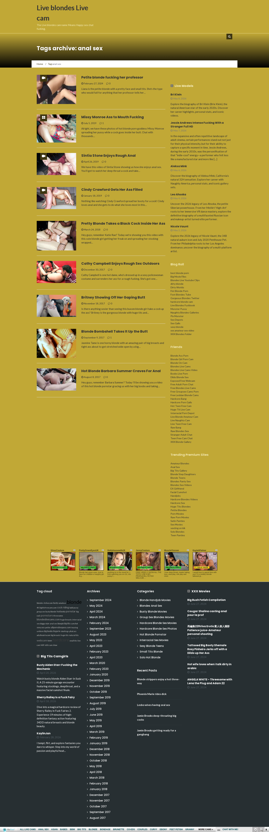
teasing (74, 627)
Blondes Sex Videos (181, 484)
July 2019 (96, 709)
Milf (42, 645)
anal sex (53, 623)
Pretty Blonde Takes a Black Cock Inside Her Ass (123, 223)
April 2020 (96, 657)
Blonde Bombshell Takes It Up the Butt (114, 331)
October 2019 (98, 692)
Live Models (184, 86)
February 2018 (99, 783)
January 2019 (98, 743)
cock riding (63, 607)
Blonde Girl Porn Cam (182, 359)
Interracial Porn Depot (183, 413)
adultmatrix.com (43, 635)
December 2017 (99, 795)
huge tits (64, 635)
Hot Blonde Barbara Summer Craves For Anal (121, 371)
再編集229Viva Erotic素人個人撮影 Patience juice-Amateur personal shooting (209, 630)
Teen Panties (178, 535)
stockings (65, 631)
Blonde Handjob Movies (155, 600)
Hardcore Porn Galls (181, 402)
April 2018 (96, 772)
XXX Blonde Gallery (181, 441)
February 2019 (99, 737)
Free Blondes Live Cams (183, 387)
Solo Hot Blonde (150, 657)
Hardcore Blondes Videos (184, 499)
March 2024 (97, 617)
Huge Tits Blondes (181, 506)
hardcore (60, 639)
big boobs (48, 631)
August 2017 (98, 818)
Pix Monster (177, 316)
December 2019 (100, 680)
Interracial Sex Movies (154, 640)
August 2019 (98, 703)
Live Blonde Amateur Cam (184, 416)
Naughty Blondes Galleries (185, 312)
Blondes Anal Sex (151, 606)
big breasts (55, 635)
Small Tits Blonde (151, 651)
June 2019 (96, 715)
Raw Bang (176, 427)
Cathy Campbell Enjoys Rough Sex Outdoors (120, 263)
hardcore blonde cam (182, 301)
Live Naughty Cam (180, 420)
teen (50, 640)
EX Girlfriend (177, 488)
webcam (42, 640)
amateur (62, 603)
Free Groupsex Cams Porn (185, 391)
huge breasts (66, 619)
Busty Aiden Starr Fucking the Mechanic (57, 667)
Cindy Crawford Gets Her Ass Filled (112, 189)
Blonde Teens (178, 477)
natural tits (74, 635)
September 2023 (100, 628)
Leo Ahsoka (178, 194)
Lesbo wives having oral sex (153, 704)
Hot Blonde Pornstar (153, 634)
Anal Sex (175, 467)
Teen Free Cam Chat (182, 438)
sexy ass (41, 627)
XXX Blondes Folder (181, 334)
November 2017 (100, 800)
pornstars (47, 615)
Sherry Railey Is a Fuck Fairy (56, 697)
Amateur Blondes (180, 463)
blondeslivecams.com (48, 619)
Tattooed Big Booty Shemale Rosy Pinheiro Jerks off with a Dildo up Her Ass (207, 649)
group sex (41, 611)
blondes (40, 603)
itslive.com (48, 603)
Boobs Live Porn (179, 373)
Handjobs (176, 495)
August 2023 (98, 634)
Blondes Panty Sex (181, 481)
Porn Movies (177, 513)
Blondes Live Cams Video (184, 370)
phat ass (72, 631)
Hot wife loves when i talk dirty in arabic (209, 666)
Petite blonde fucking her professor (112, 77)
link (266, 778)
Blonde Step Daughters (183, 474)
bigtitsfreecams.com (48, 608)
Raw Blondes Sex (180, 431)
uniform (40, 631)
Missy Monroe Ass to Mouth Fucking (112, 117)
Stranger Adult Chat (181, 434)
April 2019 (96, 726)
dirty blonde (177, 283)
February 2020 (99, 669)
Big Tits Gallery (179, 470)
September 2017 (100, 812)
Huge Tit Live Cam (180, 409)
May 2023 (96, 640)
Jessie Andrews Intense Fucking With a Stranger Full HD (197, 124)
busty (55, 603)
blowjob (60, 623)
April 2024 (96, 611)
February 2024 (99, 623)
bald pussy (73, 608)
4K (38, 608)
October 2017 (98, 806)
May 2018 (96, 766)
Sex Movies (177, 524)
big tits (67, 623)
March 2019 (97, 732)
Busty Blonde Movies (153, 611)
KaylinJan (43, 733)
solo (47, 645)
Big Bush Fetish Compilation (206, 600)
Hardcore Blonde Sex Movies (158, 623)
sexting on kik (178, 528)
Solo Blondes (177, 531)
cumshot (74, 623)
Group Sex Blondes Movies (157, 617)
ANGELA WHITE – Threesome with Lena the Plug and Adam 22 (209, 681)
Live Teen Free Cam (181, 423)
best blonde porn (180, 273)
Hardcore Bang (178, 398)
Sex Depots (177, 319)
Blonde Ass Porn (179, 355)
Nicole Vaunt (179, 226)
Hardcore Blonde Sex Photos (158, 628)
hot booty (61, 611)
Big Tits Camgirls (54, 656)
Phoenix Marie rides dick (151, 693)
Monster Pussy (179, 308)
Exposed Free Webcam (183, 380)
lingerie (56, 631)
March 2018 (97, 777)
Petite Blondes (179, 510)
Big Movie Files (178, 276)
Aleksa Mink (179, 166)
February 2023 (99, 651)
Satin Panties (178, 520)
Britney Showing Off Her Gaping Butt (113, 297)
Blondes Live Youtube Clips (185, 280)
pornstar (71, 611)
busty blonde (50, 611)
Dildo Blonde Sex (180, 377)
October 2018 (98, 760)
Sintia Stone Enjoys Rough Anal (108, 155)
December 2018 (100, 749)
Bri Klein (176, 94)
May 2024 (96, 606)
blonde (74, 602)
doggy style (44, 623)
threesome (58, 616)
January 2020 (99, 674)
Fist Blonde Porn (179, 290)
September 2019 (100, 697)
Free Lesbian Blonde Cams (185, 395)
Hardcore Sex (178, 502)
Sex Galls (175, 323)
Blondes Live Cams (181, 366)
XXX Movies (200, 591)
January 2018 (98, 789)
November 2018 (100, 755)
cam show (53, 645)
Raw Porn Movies (180, 517)
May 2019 (96, 720)
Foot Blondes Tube (181, 294)
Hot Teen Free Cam (181, 405)
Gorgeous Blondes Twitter (185, 298)
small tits (73, 641)
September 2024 (101, 600)
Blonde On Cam (179, 362)
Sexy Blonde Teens (152, 646)
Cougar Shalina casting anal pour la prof (207, 613)
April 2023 (96, 646)
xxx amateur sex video (182, 330)
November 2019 (100, 686)
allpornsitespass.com (61, 627)
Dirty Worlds (177, 287)
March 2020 (97, 663)
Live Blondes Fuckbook (183, 305)
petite (47, 627)
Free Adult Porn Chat (182, 384)
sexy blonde (177, 326)
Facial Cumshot (179, 492)
